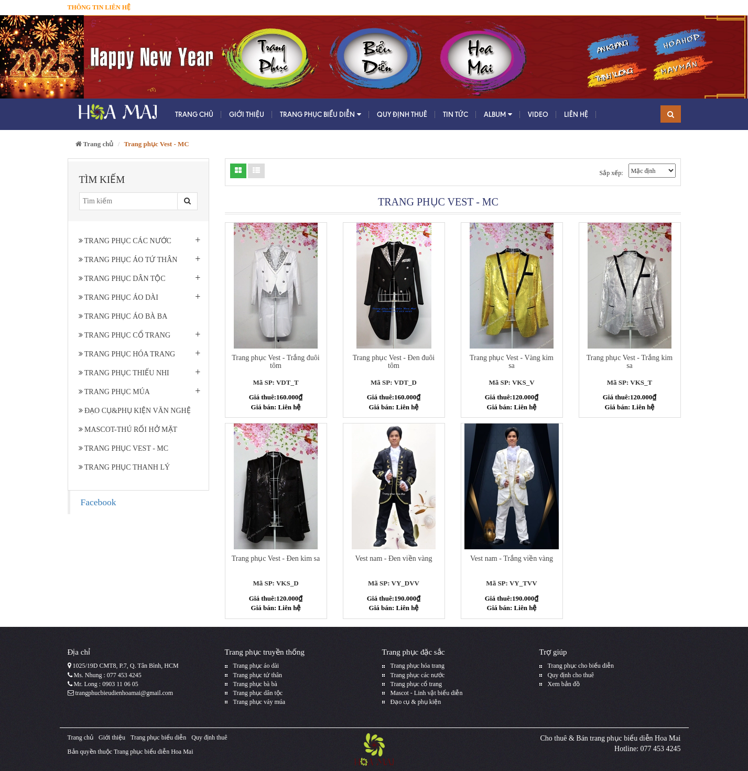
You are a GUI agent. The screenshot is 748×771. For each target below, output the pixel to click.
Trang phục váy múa (259, 701)
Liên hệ (576, 114)
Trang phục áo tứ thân (128, 260)
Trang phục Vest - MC (124, 448)
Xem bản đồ (564, 684)
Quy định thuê (402, 114)
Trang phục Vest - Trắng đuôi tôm (276, 362)
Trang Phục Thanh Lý (124, 467)
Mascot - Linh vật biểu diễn (427, 693)
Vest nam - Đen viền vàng (393, 558)
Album (498, 114)
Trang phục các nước (125, 241)
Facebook (98, 502)
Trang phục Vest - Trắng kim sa (630, 362)
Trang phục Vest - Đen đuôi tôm (394, 362)
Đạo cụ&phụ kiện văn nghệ (135, 411)
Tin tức (455, 114)
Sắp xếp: (611, 173)
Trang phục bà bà (255, 684)
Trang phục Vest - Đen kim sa (276, 558)
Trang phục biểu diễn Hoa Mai (153, 751)
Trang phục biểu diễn (320, 114)
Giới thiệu (246, 114)
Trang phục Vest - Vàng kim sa (512, 362)
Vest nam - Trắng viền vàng (511, 558)
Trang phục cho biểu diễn (581, 665)
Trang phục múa (114, 392)
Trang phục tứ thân (258, 675)
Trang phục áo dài (118, 297)
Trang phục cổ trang (125, 335)
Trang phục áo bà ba (123, 316)
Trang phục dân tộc (122, 279)
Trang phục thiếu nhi (124, 373)
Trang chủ (194, 114)
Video (538, 114)
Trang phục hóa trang (127, 354)
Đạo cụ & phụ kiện (416, 701)
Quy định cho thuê (571, 675)
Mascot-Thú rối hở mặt (128, 429)
